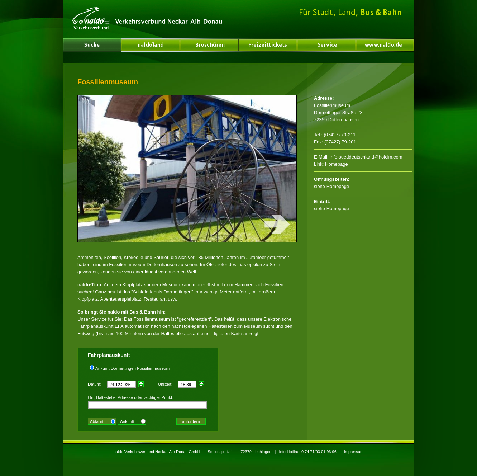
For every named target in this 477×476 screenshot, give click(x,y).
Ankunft (127, 421)
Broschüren (209, 45)
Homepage (336, 164)
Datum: (94, 384)
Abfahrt (97, 421)
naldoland (92, 45)
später (141, 383)
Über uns (150, 45)
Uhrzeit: (165, 384)
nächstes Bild (241, 168)
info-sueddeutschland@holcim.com (366, 157)
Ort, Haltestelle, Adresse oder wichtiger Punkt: (130, 397)
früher (141, 386)
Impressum (353, 451)
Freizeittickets (268, 45)
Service (326, 45)
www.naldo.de (385, 45)
